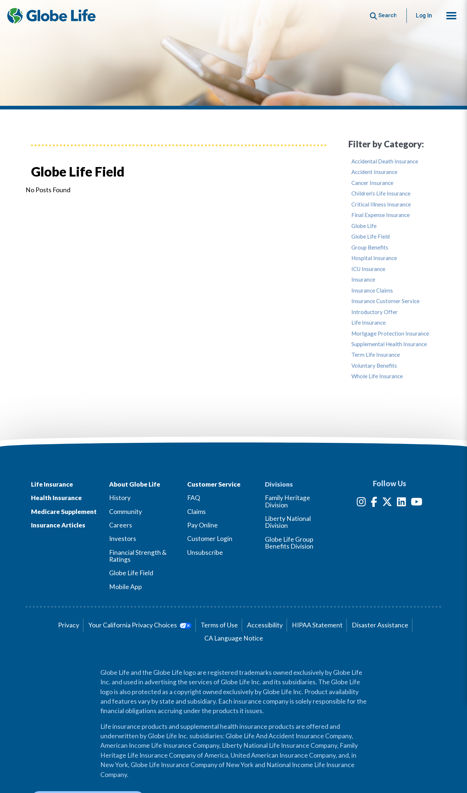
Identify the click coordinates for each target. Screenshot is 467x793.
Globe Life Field (370, 236)
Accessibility (265, 625)
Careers (120, 525)
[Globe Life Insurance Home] (51, 15)
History (120, 498)
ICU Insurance (368, 269)
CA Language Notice (233, 638)
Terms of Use (219, 625)
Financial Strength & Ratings (138, 556)
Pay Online (202, 525)
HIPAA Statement (317, 625)
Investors (122, 538)
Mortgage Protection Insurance (390, 333)
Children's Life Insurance (380, 193)
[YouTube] (416, 503)
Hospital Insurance (374, 258)
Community (125, 511)
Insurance (363, 279)
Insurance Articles (58, 525)
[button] (451, 15)
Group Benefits (369, 247)
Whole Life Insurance (377, 376)
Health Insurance (56, 498)
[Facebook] (374, 503)
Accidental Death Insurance (384, 161)
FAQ (193, 498)
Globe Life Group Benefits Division (289, 542)
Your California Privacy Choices (140, 625)
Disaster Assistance (380, 625)
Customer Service (213, 484)
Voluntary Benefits (374, 366)
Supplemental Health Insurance (389, 344)
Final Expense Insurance (380, 215)
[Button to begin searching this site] (383, 15)
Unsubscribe (205, 552)
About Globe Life (134, 484)
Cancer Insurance (372, 183)
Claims (196, 511)
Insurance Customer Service (385, 301)
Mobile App (125, 587)
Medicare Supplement (64, 511)
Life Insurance (368, 323)
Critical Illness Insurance (381, 204)
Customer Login (209, 538)
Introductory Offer (374, 312)
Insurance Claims (372, 290)
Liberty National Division (288, 522)
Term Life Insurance (375, 355)
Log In (424, 15)
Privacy (68, 625)
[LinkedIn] (401, 503)
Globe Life (364, 226)
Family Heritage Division (287, 501)
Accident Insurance (374, 172)
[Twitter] (387, 503)
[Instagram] (361, 503)
